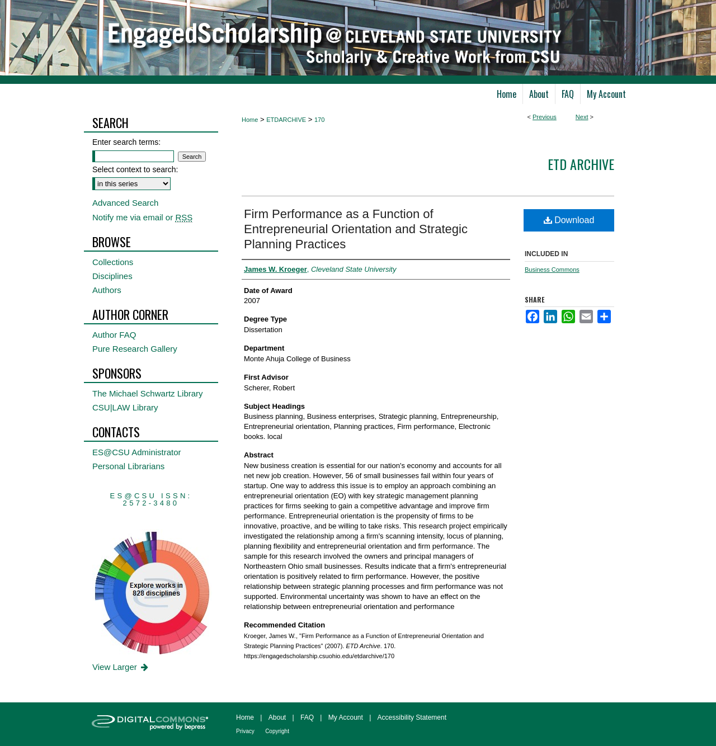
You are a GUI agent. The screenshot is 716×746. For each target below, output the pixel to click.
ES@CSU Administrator (136, 452)
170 (319, 119)
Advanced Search (125, 202)
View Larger (121, 667)
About (277, 717)
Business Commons (552, 269)
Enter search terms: (126, 142)
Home (250, 119)
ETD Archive (581, 164)
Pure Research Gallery (134, 348)
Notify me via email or (142, 217)
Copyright (277, 731)
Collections (112, 262)
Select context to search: (135, 169)
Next (582, 117)
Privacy (245, 731)
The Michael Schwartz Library (147, 393)
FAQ (307, 717)
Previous (545, 117)
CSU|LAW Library (125, 407)
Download (569, 220)
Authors (106, 290)
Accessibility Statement (412, 717)
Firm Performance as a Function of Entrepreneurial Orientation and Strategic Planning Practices (356, 229)
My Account (345, 717)
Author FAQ (114, 334)
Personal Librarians (128, 466)
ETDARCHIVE (286, 119)
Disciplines (112, 276)
